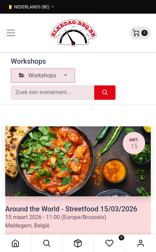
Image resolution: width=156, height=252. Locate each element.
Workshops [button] (38, 75)
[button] (46, 243)
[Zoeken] (105, 92)
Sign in (140, 243)
